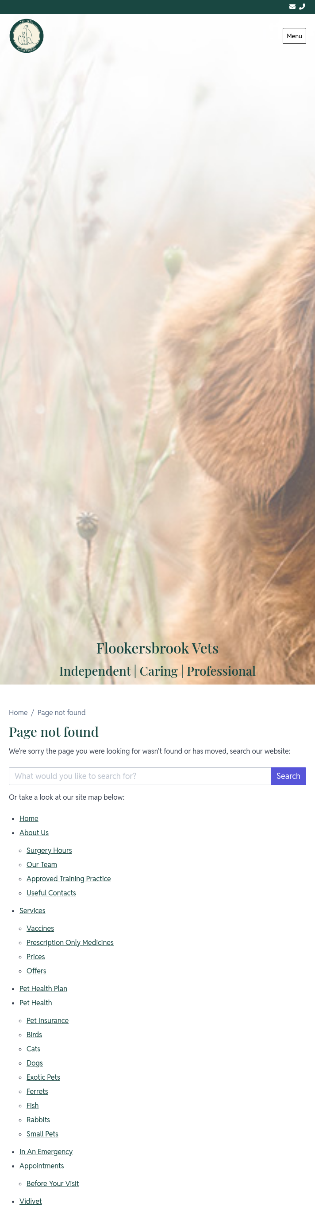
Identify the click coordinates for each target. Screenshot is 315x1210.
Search (288, 776)
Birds (34, 1034)
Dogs (35, 1063)
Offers (36, 971)
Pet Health (35, 1003)
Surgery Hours (49, 850)
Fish (33, 1105)
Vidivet (30, 1201)
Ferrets (37, 1091)
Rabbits (38, 1119)
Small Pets (42, 1134)
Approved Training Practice (69, 878)
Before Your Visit (53, 1183)
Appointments (41, 1166)
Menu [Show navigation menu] (294, 36)
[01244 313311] (302, 7)
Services (32, 910)
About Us (34, 832)
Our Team (42, 864)
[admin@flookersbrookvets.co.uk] (292, 7)
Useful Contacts (51, 893)
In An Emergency (46, 1151)
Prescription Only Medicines (70, 942)
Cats (33, 1049)
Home (18, 712)
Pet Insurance (48, 1020)
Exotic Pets (43, 1077)
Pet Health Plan (43, 988)
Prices (36, 956)
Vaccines (40, 928)
